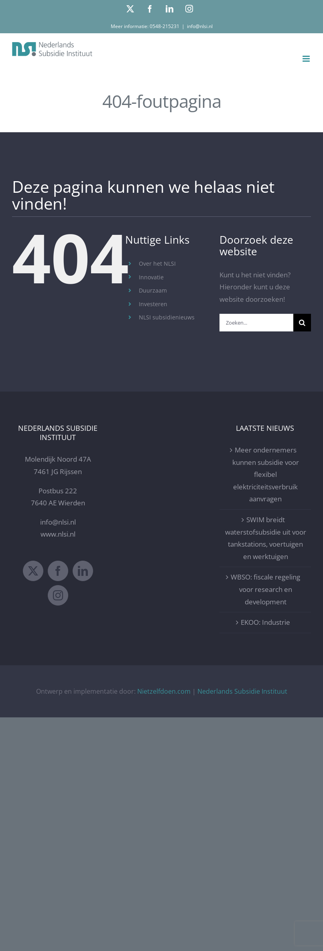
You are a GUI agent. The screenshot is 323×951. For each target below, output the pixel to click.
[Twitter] (33, 571)
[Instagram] (58, 595)
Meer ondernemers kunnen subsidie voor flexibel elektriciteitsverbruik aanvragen (265, 474)
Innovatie (151, 277)
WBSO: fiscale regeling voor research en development (265, 589)
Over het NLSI (157, 263)
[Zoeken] (302, 322)
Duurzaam (153, 290)
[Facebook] (58, 571)
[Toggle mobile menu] (307, 59)
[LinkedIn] (83, 571)
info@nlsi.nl (200, 26)
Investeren (153, 304)
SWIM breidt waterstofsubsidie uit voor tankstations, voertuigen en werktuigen (265, 538)
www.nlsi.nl (58, 534)
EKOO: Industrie (265, 622)
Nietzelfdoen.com (164, 691)
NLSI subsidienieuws (167, 317)
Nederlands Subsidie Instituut (242, 691)
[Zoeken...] (256, 322)
